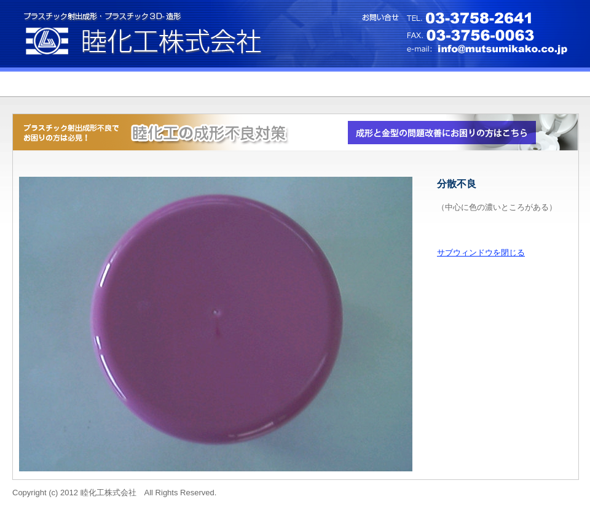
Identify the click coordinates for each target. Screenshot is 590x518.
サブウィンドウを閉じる (481, 252)
